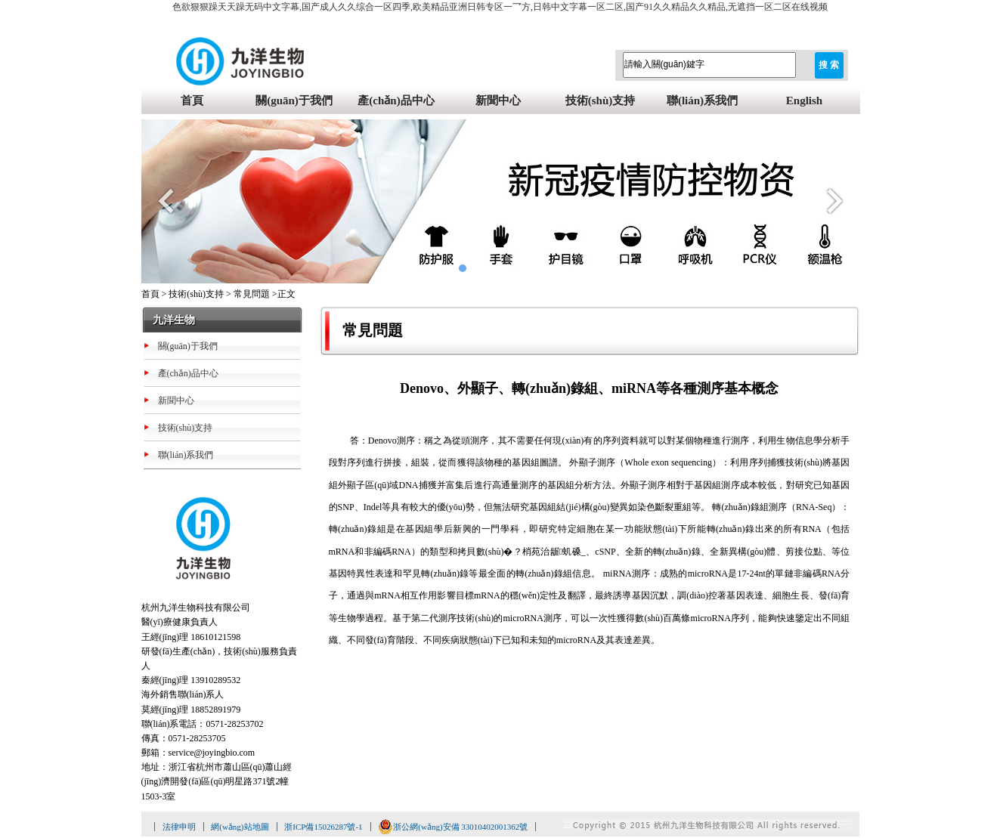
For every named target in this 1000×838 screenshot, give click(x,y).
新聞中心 (498, 100)
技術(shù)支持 (600, 100)
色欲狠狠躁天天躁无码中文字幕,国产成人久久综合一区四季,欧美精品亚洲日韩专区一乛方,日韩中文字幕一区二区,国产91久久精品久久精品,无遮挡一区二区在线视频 (500, 7)
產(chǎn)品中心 (396, 100)
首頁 (192, 100)
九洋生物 (174, 320)
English (804, 100)
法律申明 (179, 826)
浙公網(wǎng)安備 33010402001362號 (453, 826)
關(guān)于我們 (294, 100)
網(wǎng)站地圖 (239, 826)
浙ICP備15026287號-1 (323, 826)
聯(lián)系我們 (702, 100)
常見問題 (252, 294)
